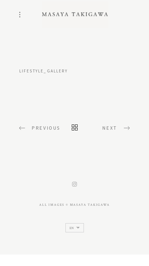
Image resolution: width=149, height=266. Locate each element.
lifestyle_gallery (43, 71)
